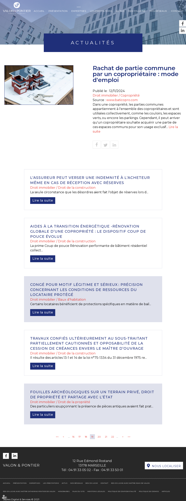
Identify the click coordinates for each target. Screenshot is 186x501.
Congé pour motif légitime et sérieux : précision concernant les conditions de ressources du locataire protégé (86, 290)
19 (92, 436)
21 (106, 436)
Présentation (58, 10)
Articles (166, 491)
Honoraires (64, 491)
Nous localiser (166, 466)
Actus (120, 10)
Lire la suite (42, 200)
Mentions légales (96, 491)
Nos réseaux (158, 10)
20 (99, 436)
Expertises (78, 10)
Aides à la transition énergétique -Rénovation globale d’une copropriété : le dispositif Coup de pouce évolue (88, 231)
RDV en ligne (137, 10)
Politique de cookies (149, 491)
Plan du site (78, 491)
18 (86, 436)
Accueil (39, 10)
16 (73, 436)
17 (80, 436)
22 (112, 436)
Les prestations (101, 10)
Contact (177, 10)
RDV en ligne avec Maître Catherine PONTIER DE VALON (29, 491)
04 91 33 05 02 (79, 470)
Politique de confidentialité (122, 491)
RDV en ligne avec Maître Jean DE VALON (130, 483)
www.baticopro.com (122, 100)
